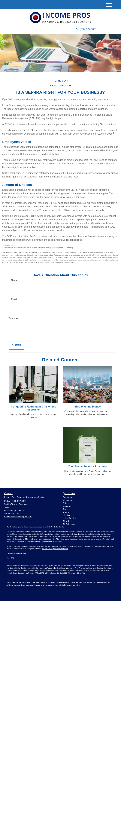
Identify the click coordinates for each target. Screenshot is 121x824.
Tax (64, 509)
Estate (66, 503)
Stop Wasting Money (87, 406)
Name (14, 280)
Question (14, 318)
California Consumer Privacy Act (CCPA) (82, 546)
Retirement (68, 497)
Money (66, 512)
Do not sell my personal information (55, 549)
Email (14, 299)
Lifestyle (66, 515)
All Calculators (69, 524)
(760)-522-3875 (86, 29)
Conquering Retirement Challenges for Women (33, 408)
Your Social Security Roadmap (87, 466)
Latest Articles (69, 518)
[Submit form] (16, 345)
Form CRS (10, 558)
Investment (68, 500)
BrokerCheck (58, 527)
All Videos (67, 521)
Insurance (67, 506)
